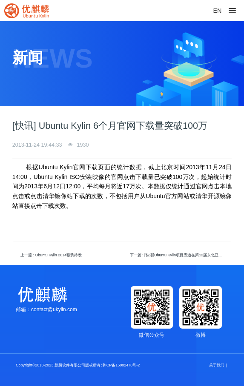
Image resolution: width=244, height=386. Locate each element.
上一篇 (51, 255)
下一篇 (179, 255)
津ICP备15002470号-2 (120, 365)
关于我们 (216, 365)
